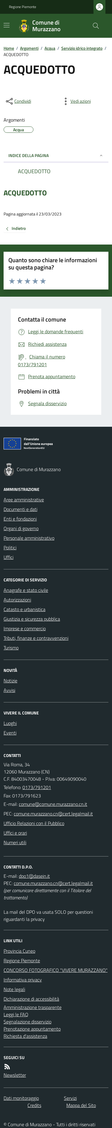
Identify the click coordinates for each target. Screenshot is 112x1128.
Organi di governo (21, 528)
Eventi (10, 732)
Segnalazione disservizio (27, 1021)
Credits (34, 1105)
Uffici (8, 557)
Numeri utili (15, 842)
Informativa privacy (23, 979)
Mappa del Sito (81, 1105)
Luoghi (10, 723)
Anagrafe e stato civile (26, 590)
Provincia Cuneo (19, 950)
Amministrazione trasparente (33, 1007)
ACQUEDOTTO (25, 192)
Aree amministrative (24, 499)
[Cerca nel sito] (93, 26)
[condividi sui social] (18, 101)
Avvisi (9, 690)
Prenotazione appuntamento (32, 1028)
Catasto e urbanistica (24, 609)
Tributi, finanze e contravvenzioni (36, 638)
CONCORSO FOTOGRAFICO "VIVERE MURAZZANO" (56, 970)
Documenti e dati (20, 509)
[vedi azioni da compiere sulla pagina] (76, 101)
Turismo (11, 647)
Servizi (70, 1098)
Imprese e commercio (25, 628)
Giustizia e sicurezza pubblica (32, 618)
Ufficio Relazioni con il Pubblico (34, 823)
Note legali (14, 989)
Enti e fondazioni (20, 518)
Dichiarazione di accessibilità (31, 998)
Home (9, 48)
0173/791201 (36, 787)
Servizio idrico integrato (81, 48)
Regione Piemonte (22, 7)
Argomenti (29, 48)
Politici (10, 547)
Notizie (10, 680)
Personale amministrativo (29, 538)
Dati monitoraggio (21, 1098)
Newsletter (15, 1075)
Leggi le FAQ (16, 1014)
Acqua (50, 48)
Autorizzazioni (17, 599)
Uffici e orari (15, 832)
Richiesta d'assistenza (25, 1036)
